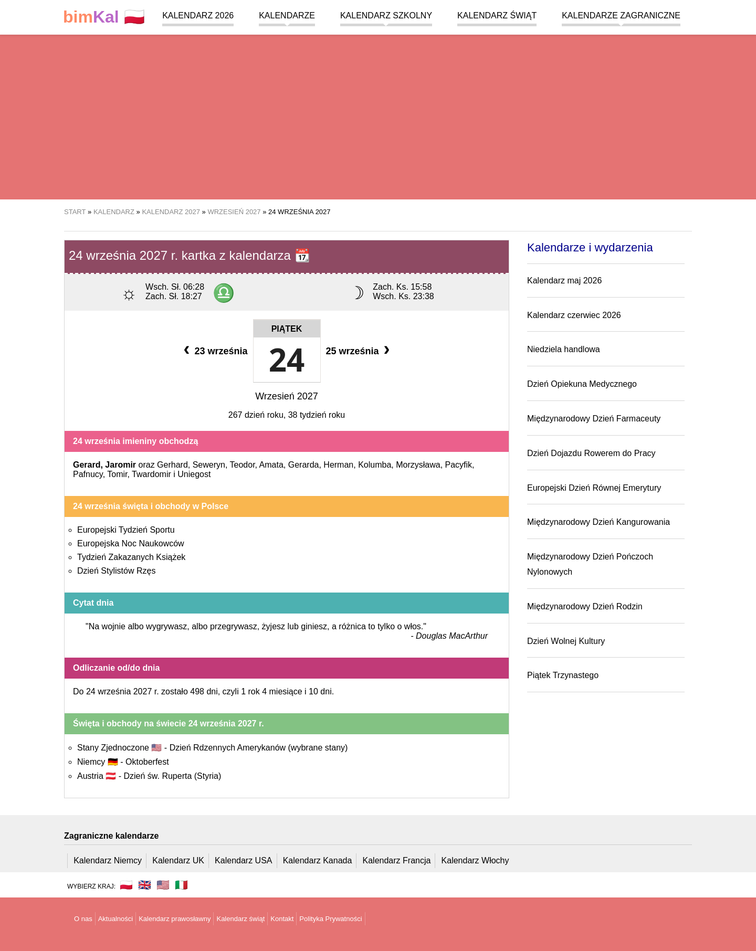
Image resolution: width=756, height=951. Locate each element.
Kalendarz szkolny (386, 15)
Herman (338, 464)
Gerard (86, 464)
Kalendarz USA (243, 860)
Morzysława (418, 464)
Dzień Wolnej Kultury (566, 641)
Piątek (286, 328)
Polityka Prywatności (330, 919)
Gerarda (303, 464)
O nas (83, 919)
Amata (271, 464)
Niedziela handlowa (563, 349)
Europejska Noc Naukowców (130, 543)
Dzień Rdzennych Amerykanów (259, 747)
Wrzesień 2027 (286, 396)
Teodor (242, 464)
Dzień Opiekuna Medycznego (582, 383)
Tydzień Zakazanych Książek (131, 557)
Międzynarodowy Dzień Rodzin (585, 606)
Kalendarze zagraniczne (621, 15)
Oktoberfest (147, 761)
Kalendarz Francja (397, 860)
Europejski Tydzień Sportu (126, 529)
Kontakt (281, 919)
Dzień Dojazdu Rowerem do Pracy (591, 453)
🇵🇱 (104, 17)
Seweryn (209, 464)
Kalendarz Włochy (475, 860)
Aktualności (115, 919)
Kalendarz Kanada (317, 860)
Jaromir (120, 464)
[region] (378, 115)
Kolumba (374, 464)
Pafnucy (88, 474)
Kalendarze (287, 15)
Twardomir (151, 474)
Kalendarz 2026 (198, 15)
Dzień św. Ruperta (172, 776)
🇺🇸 (163, 885)
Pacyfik (458, 464)
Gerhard (172, 464)
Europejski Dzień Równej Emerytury (594, 487)
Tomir (117, 474)
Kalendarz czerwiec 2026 (574, 315)
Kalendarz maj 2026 (564, 280)
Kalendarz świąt (497, 15)
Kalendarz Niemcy (108, 860)
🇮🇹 (181, 885)
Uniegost (194, 474)
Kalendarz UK (178, 860)
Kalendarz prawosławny (175, 919)
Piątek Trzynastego (562, 675)
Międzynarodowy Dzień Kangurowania (598, 521)
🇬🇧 (144, 885)
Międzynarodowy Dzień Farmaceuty (593, 418)
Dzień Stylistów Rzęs (116, 570)
